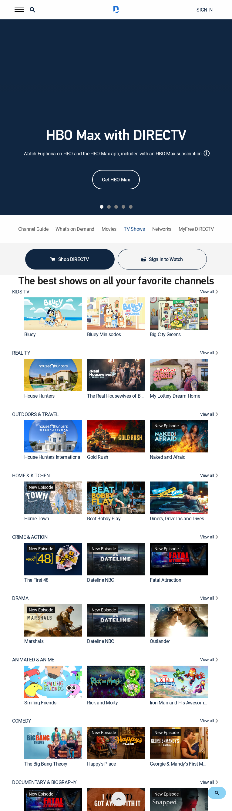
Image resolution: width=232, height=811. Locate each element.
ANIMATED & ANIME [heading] (33, 660)
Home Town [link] (36, 518)
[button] (19, 10)
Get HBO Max (116, 179)
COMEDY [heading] (21, 721)
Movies (109, 229)
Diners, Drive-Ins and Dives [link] (177, 518)
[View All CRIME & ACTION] (210, 537)
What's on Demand (74, 229)
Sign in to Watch (161, 259)
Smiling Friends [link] (40, 702)
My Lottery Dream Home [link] (175, 395)
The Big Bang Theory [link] (45, 763)
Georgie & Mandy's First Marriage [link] (183, 763)
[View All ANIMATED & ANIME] (210, 660)
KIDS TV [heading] (20, 292)
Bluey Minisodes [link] (104, 334)
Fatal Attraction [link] (165, 579)
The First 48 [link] (36, 579)
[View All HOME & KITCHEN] (210, 476)
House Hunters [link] (39, 395)
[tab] (101, 207)
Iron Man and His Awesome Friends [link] (186, 702)
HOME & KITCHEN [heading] (31, 475)
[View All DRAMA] (210, 599)
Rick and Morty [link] (102, 702)
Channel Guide (33, 229)
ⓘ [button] (206, 153)
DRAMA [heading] (20, 598)
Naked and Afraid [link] (168, 457)
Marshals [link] (33, 641)
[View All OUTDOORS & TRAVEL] (210, 415)
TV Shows (134, 229)
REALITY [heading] (21, 353)
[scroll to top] (118, 799)
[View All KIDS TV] (210, 292)
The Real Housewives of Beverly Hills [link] (124, 395)
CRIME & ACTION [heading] (30, 537)
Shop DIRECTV (69, 259)
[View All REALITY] (210, 353)
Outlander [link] (160, 641)
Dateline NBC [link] (100, 579)
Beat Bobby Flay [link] (103, 518)
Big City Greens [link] (165, 334)
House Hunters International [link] (52, 457)
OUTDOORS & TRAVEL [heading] (35, 414)
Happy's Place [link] (101, 763)
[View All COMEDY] (210, 721)
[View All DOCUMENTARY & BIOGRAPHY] (210, 783)
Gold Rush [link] (97, 457)
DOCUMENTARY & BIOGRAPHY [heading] (44, 782)
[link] (53, 313)
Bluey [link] (29, 334)
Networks (161, 229)
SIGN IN (205, 9)
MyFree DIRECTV (196, 229)
